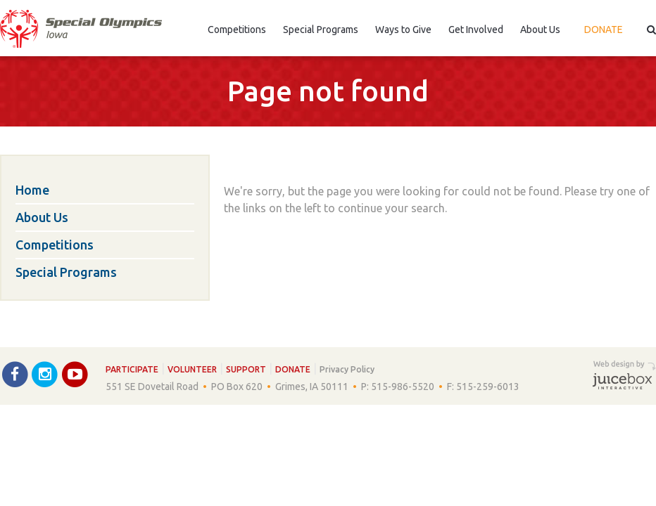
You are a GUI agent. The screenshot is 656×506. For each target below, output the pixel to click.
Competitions (237, 29)
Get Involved (475, 29)
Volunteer (192, 369)
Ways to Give (403, 29)
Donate (603, 29)
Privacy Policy (347, 369)
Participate (132, 369)
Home (32, 190)
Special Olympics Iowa (81, 29)
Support (246, 369)
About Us (540, 29)
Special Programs (320, 29)
